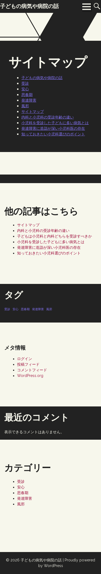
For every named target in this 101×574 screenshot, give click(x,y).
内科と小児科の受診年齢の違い (47, 117)
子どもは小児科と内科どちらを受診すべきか (54, 236)
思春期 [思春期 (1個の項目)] (25, 309)
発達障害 (28, 100)
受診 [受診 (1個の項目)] (7, 309)
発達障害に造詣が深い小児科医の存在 (53, 128)
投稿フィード (28, 364)
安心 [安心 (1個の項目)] (15, 309)
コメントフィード (32, 370)
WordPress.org (30, 375)
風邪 (25, 105)
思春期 (27, 94)
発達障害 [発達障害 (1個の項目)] (38, 309)
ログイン (24, 359)
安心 (25, 89)
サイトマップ (32, 111)
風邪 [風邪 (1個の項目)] (49, 309)
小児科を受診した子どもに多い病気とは (55, 122)
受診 (25, 83)
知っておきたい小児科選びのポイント (53, 134)
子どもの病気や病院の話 (42, 77)
